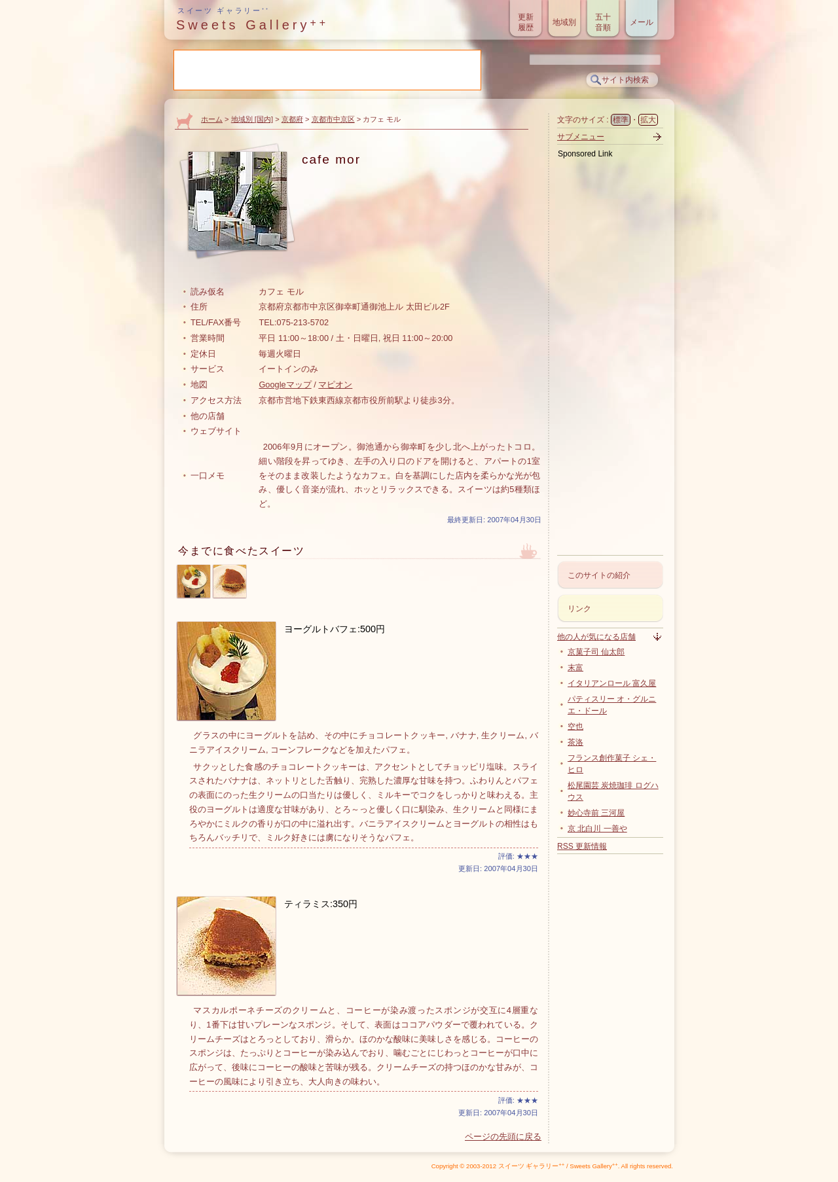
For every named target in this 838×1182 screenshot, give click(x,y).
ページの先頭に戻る (503, 1136)
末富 (575, 667)
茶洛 (575, 742)
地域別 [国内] (252, 119)
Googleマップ (285, 384)
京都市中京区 (333, 119)
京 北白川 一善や (597, 828)
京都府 (292, 119)
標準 (620, 119)
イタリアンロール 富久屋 (612, 683)
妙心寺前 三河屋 (596, 812)
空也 (575, 726)
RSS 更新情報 (582, 846)
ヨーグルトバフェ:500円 (334, 629)
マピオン (335, 384)
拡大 (648, 119)
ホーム (212, 119)
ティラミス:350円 (320, 904)
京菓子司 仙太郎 (596, 651)
